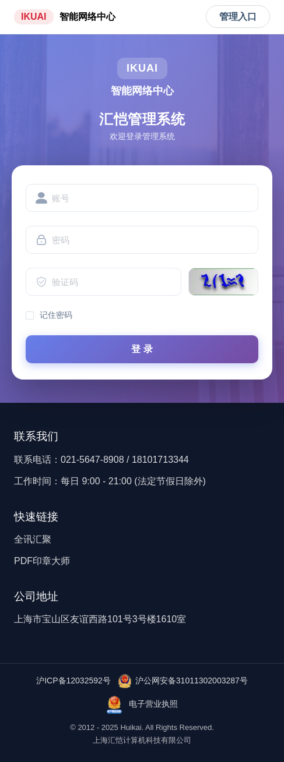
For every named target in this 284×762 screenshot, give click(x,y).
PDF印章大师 (42, 561)
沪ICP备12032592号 (73, 680)
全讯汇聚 (32, 539)
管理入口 (238, 17)
